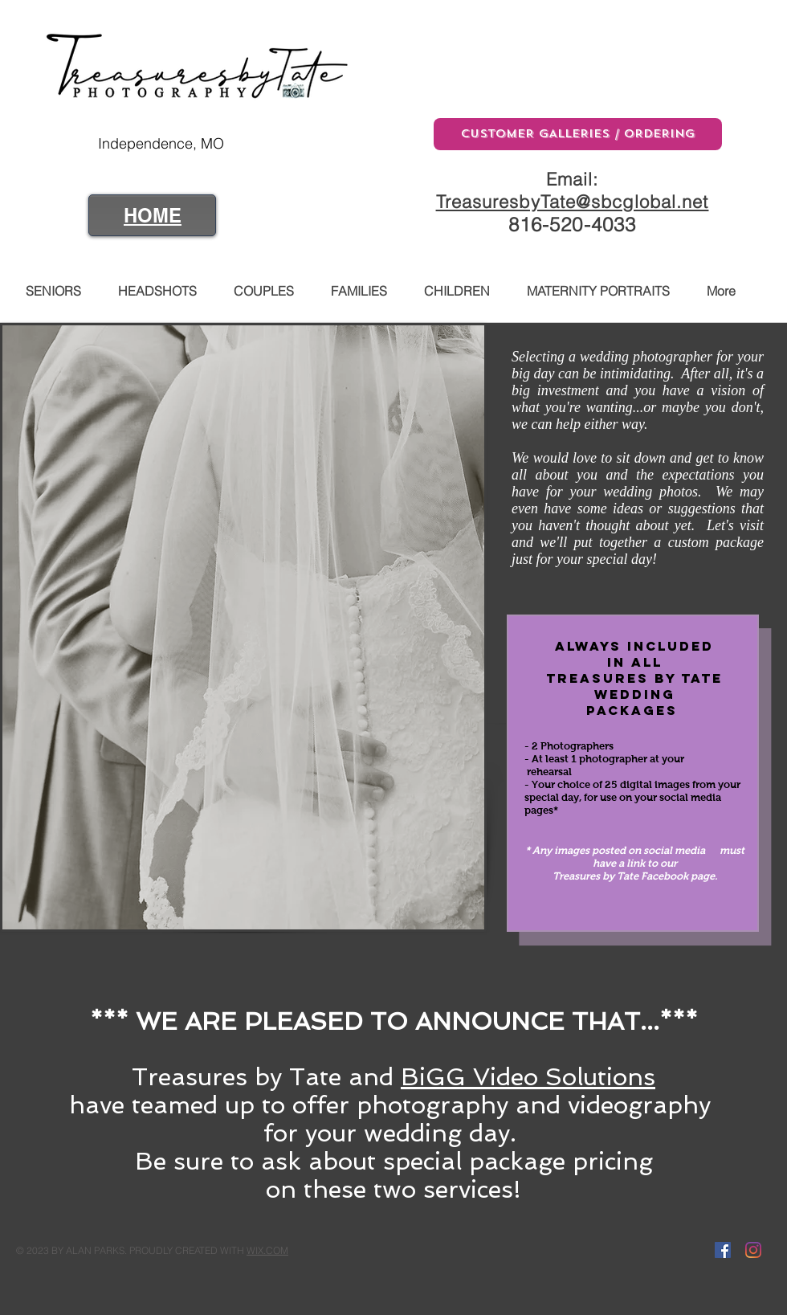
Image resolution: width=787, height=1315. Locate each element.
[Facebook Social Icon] (723, 1250)
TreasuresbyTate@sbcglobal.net (572, 201)
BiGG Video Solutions (528, 1077)
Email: (572, 179)
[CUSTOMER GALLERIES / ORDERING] (578, 134)
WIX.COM (267, 1250)
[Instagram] (753, 1250)
